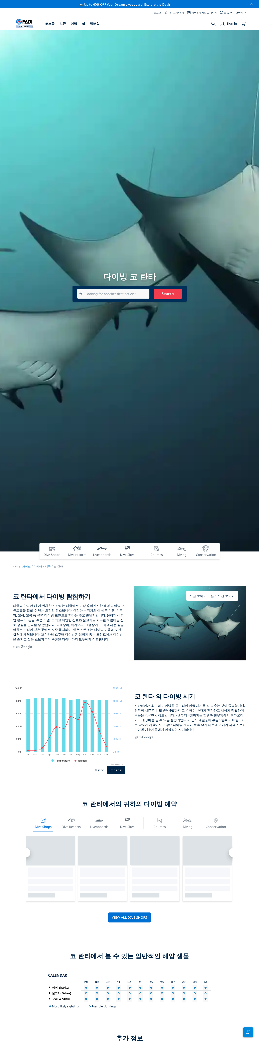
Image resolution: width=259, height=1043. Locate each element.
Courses (159, 822)
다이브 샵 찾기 (174, 12)
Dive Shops (43, 822)
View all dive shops (129, 917)
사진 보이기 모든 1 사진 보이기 (212, 596)
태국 (48, 566)
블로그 (157, 12)
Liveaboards (99, 822)
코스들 (50, 23)
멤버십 (95, 23)
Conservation (216, 822)
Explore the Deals (157, 4)
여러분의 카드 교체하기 (202, 12)
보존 (62, 23)
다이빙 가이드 (22, 566)
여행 (74, 23)
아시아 (38, 566)
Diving (187, 822)
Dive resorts (71, 822)
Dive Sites (127, 822)
